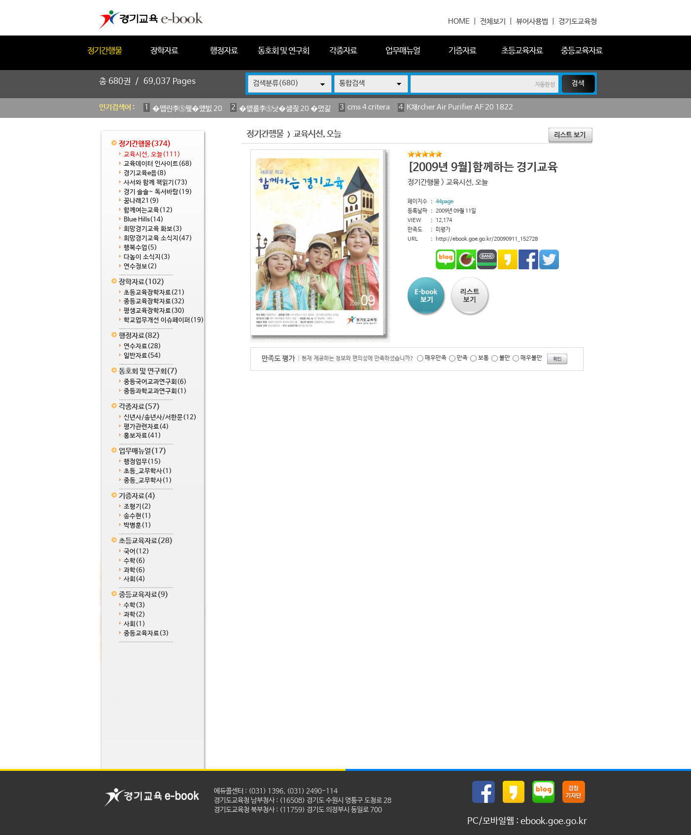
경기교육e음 (145, 173)
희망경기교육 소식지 (158, 238)
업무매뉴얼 (402, 51)
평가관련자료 (146, 427)
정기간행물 (104, 51)
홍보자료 (142, 435)
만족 (462, 358)
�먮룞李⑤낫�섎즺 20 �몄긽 (285, 109)
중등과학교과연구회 (155, 391)
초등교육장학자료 (154, 292)
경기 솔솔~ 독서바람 (158, 192)
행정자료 (224, 51)
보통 (483, 358)
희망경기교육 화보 (153, 229)
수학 (134, 561)
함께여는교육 (148, 210)
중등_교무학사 (148, 480)
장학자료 (164, 51)
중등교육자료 (581, 51)
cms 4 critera (368, 107)
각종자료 (343, 51)
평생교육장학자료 (154, 311)
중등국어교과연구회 (155, 382)
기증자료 (462, 51)
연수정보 (140, 266)
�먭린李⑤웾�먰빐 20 (187, 109)
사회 (134, 579)
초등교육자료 (522, 51)
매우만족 (436, 358)
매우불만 (531, 358)
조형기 (137, 506)
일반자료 (142, 356)
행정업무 (142, 462)
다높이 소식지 (147, 257)
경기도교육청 (577, 21)
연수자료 (142, 346)
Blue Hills (144, 219)
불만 (504, 358)
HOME (459, 21)
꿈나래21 (141, 201)
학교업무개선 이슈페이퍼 (164, 320)
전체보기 (493, 21)
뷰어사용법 (532, 21)
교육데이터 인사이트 (158, 164)
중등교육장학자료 (154, 301)
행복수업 (140, 248)
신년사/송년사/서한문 (160, 417)
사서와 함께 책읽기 (156, 182)
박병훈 (137, 525)
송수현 (137, 516)
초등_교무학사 (148, 471)
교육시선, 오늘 (152, 154)
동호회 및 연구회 (283, 51)
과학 (134, 570)
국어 (136, 551)
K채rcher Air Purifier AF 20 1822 (460, 107)
